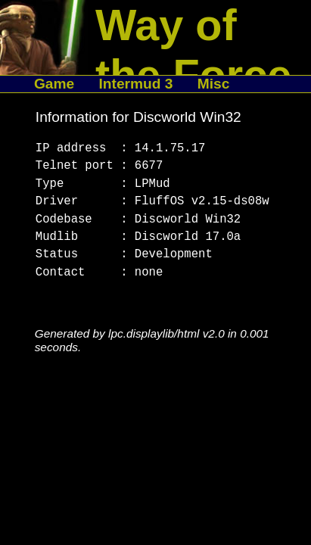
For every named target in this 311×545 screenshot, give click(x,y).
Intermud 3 (135, 84)
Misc (213, 84)
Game (54, 84)
